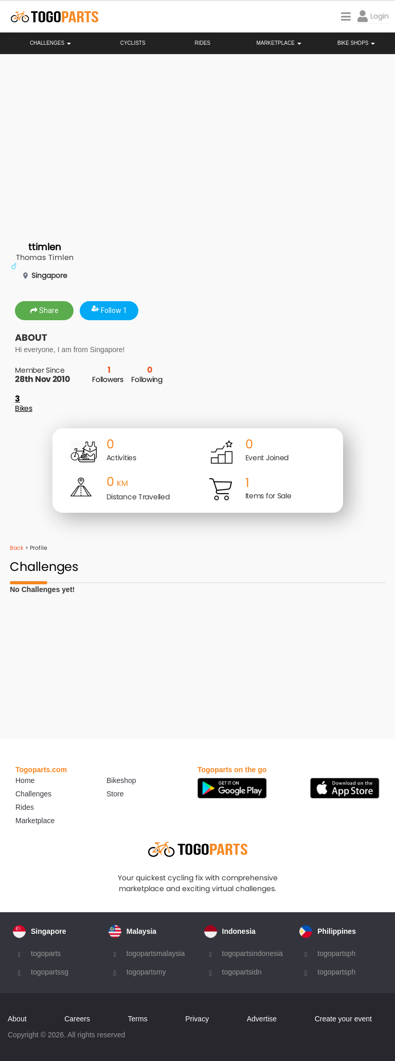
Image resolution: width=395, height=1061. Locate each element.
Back (17, 548)
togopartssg (49, 972)
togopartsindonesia (252, 953)
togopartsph (336, 953)
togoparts (46, 953)
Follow (109, 310)
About (17, 1019)
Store (114, 794)
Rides (202, 43)
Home (24, 780)
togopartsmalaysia (156, 953)
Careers (77, 1019)
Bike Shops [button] (356, 43)
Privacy (197, 1019)
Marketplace (35, 820)
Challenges (50, 43)
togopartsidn (242, 972)
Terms (138, 1019)
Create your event (343, 1019)
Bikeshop (121, 780)
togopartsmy (146, 972)
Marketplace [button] (278, 43)
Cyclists (133, 43)
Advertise (262, 1019)
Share (44, 310)
